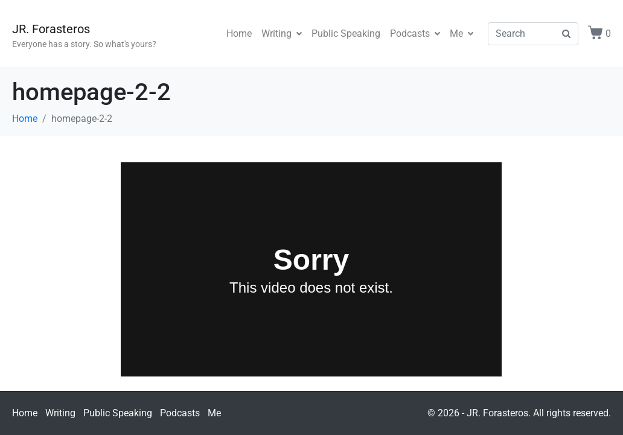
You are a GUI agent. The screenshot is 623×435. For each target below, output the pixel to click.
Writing (281, 33)
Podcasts (415, 33)
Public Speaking (346, 33)
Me (461, 33)
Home (239, 33)
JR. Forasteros (51, 29)
